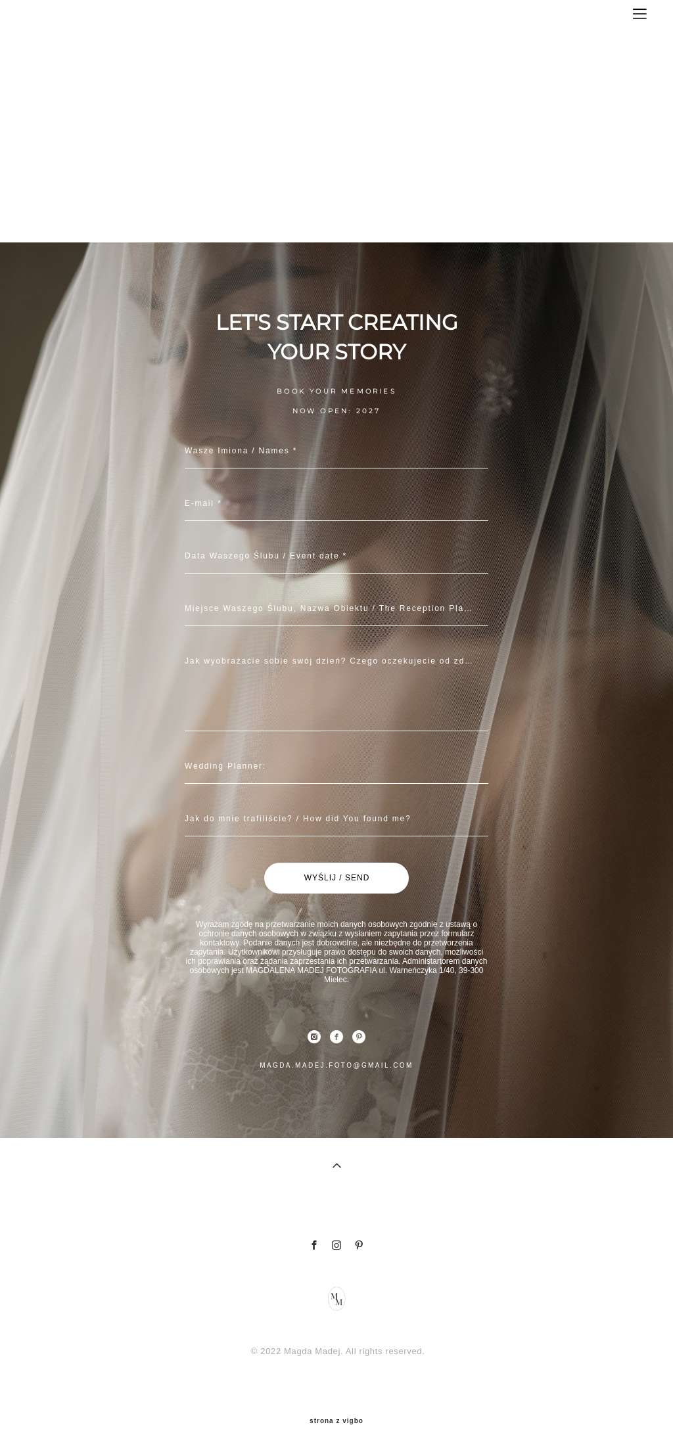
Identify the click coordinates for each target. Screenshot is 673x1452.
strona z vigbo (336, 1421)
